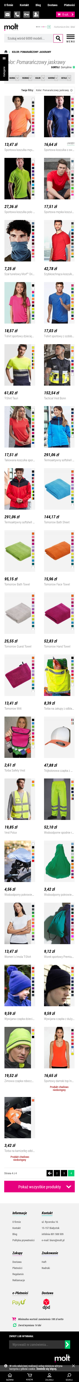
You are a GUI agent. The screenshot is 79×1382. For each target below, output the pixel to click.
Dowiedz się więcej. (46, 1369)
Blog (38, 5)
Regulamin (18, 1274)
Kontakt (24, 5)
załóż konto (36, 14)
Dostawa (52, 5)
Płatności (69, 5)
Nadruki (46, 1268)
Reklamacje (18, 1280)
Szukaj (58, 38)
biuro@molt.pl (7, 14)
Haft (44, 1262)
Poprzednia (50, 1173)
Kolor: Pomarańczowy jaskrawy (54, 90)
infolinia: (17, 14)
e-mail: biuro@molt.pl (53, 1240)
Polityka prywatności (23, 1240)
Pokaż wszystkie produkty (39, 1186)
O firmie (8, 5)
